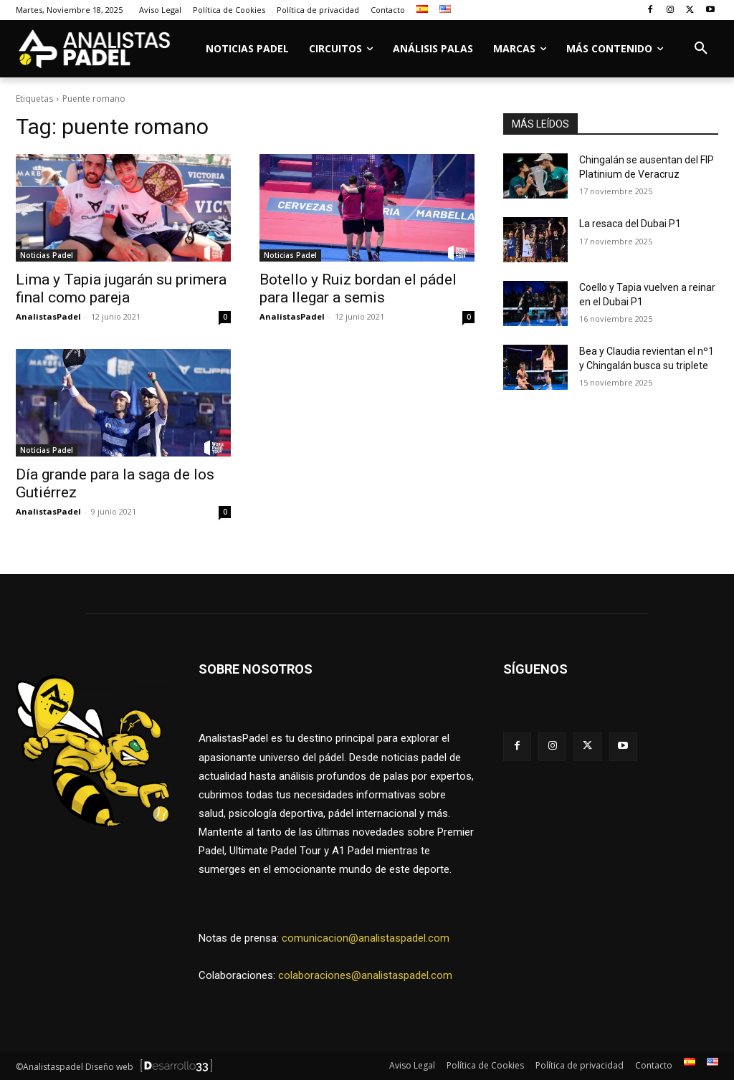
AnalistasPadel (48, 316)
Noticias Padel (46, 255)
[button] (701, 49)
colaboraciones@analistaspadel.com (365, 975)
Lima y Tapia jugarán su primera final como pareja (121, 288)
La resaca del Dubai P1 (630, 223)
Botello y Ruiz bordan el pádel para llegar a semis (358, 288)
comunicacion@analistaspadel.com (365, 938)
